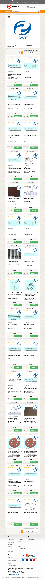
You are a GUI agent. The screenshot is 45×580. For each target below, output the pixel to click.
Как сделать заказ (22, 539)
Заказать (17, 84)
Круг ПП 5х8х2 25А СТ (13, 229)
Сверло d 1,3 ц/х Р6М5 (29, 355)
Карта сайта (10, 551)
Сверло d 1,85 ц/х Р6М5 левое (30, 512)
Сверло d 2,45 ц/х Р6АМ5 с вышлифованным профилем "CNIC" (14, 168)
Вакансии (10, 546)
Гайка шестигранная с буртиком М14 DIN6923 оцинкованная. (13, 420)
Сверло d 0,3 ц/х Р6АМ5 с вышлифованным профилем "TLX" (14, 483)
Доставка (20, 543)
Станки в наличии (22, 544)
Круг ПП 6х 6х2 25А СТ (29, 229)
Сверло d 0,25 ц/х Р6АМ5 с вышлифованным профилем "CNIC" (14, 74)
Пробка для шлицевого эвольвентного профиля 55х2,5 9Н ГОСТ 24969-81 (13, 263)
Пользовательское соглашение (12, 561)
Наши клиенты (11, 542)
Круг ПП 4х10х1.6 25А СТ (29, 72)
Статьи (9, 563)
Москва (9, 0)
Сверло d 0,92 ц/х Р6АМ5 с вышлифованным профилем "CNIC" (14, 357)
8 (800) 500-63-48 (22, 572)
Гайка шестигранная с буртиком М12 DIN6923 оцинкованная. (29, 200)
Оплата (19, 541)
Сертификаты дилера (11, 540)
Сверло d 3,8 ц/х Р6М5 (29, 324)
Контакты (33, 2)
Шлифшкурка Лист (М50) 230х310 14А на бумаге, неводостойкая (13, 200)
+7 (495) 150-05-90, (14, 572)
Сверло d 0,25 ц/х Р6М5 (29, 104)
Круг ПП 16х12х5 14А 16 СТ (14, 104)
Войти (37, 2)
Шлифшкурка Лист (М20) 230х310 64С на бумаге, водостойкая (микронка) (29, 420)
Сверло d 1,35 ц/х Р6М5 (29, 261)
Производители (11, 548)
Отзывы (16, 45)
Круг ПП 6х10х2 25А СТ (13, 324)
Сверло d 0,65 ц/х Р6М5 (29, 481)
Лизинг (19, 546)
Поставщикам (20, 2)
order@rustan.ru (15, 574)
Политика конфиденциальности (12, 558)
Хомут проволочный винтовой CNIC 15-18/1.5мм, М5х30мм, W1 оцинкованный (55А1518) (31, 294)
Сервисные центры (22, 548)
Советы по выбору (12, 565)
